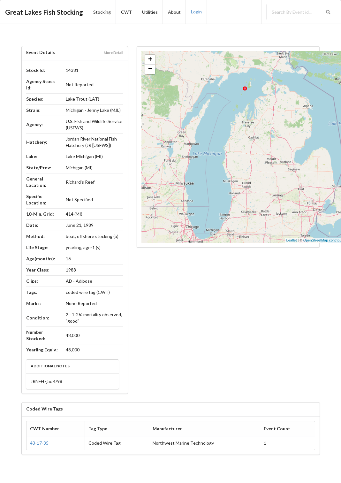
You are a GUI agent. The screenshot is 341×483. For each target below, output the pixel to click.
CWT (126, 12)
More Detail (113, 52)
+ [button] (150, 60)
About (174, 12)
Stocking (102, 12)
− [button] (150, 69)
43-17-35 (39, 443)
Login (196, 11)
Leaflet (291, 240)
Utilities (150, 12)
